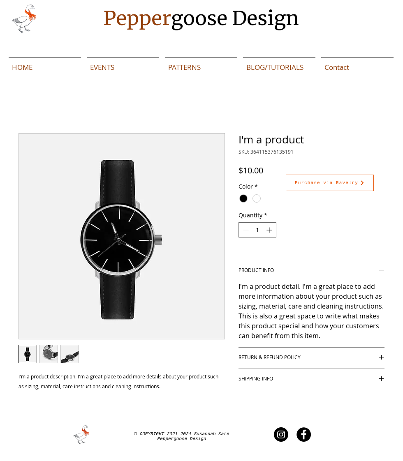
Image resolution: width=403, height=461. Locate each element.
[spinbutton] (257, 230)
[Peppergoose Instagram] (281, 434)
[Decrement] (245, 230)
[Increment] (270, 230)
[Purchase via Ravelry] (330, 183)
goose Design (201, 18)
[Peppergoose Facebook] (303, 434)
